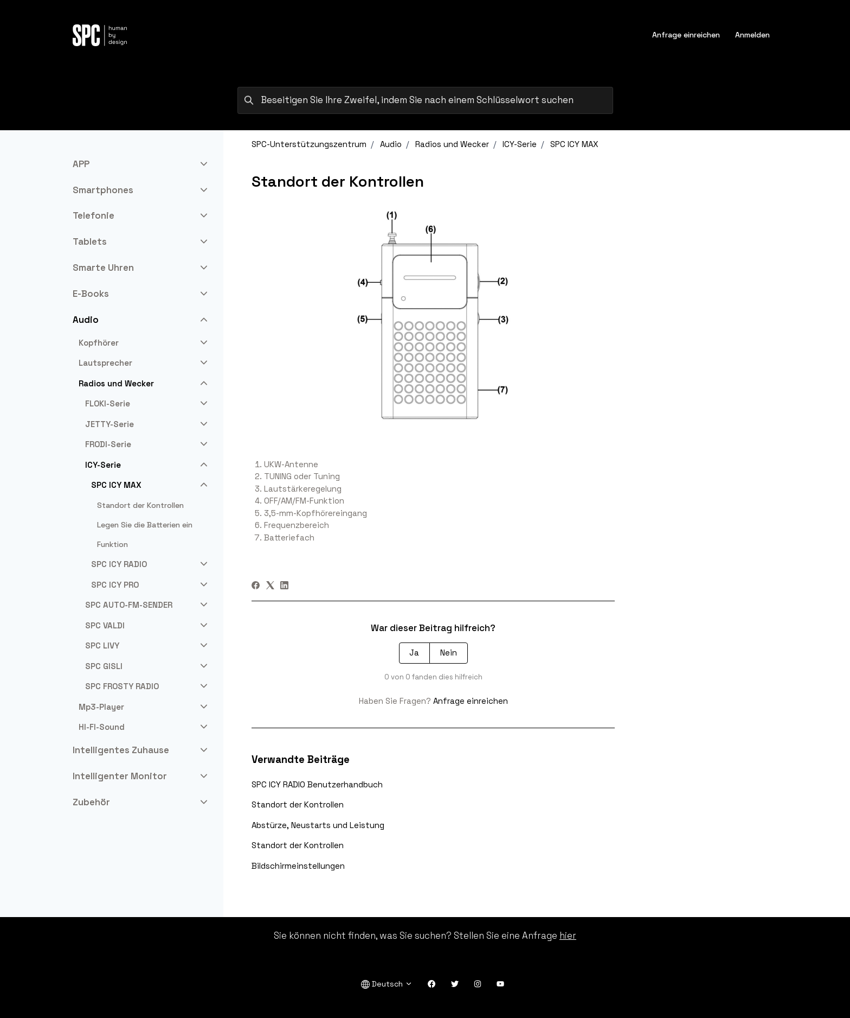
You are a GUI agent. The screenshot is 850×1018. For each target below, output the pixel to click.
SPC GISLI (104, 666)
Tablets (90, 241)
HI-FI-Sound (102, 727)
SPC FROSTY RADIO (122, 686)
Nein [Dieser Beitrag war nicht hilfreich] (448, 652)
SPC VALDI (105, 625)
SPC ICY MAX (574, 144)
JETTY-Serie (109, 424)
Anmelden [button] (752, 35)
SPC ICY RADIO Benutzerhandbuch (317, 784)
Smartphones (103, 190)
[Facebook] (256, 586)
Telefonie (93, 215)
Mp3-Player (101, 707)
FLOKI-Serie (107, 403)
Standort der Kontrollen (298, 804)
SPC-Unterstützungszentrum (309, 144)
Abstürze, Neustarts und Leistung (318, 825)
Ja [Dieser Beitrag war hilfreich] (414, 652)
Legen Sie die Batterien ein (144, 525)
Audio (391, 144)
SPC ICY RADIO (119, 564)
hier (567, 935)
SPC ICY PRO (115, 585)
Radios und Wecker (452, 144)
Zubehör (91, 802)
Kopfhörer (99, 343)
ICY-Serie (520, 144)
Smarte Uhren (103, 267)
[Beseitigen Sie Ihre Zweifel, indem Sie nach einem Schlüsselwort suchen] (425, 100)
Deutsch (387, 984)
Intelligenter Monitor (120, 776)
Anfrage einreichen (686, 35)
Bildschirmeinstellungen (298, 866)
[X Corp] (270, 586)
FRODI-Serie (108, 444)
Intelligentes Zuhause (121, 750)
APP (81, 164)
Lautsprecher (105, 363)
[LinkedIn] (284, 586)
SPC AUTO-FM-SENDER (128, 605)
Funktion (112, 544)
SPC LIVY (102, 645)
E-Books (91, 294)
